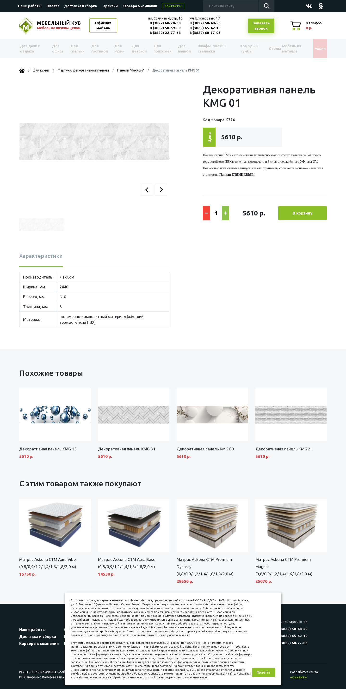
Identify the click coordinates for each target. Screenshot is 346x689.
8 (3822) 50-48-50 (205, 23)
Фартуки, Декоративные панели (83, 70)
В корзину (302, 213)
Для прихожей (161, 48)
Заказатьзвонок (261, 26)
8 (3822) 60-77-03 (205, 33)
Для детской (138, 48)
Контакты (173, 6)
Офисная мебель (103, 25)
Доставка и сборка (80, 6)
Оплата (52, 6)
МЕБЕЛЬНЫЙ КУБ (59, 25)
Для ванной (182, 48)
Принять (263, 672)
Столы (266, 48)
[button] (147, 190)
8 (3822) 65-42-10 (205, 28)
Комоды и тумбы (243, 48)
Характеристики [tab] (41, 256)
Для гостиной (99, 48)
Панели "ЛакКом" (130, 70)
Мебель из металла (287, 48)
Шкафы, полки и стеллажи (209, 48)
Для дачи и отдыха (32, 48)
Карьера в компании (140, 6)
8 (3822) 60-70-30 (165, 23)
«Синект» (298, 677)
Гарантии (110, 6)
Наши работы (30, 6)
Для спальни (77, 48)
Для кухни (118, 48)
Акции (315, 48)
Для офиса (57, 48)
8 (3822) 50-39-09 (165, 28)
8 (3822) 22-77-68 (165, 33)
